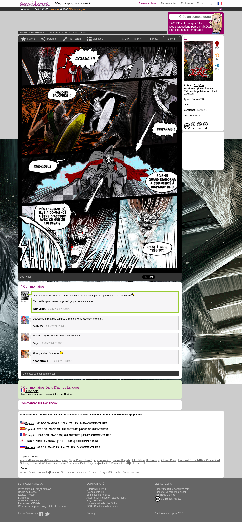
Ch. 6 (74, 32)
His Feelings (152, 460)
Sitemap (91, 513)
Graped (36, 463)
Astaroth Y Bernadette (111, 463)
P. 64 (83, 32)
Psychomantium (102, 460)
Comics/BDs (54, 32)
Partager (52, 38)
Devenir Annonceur (28, 500)
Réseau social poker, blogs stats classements (43, 506)
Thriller (118, 472)
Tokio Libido (138, 460)
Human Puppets (121, 460)
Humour (70, 472)
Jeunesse (81, 472)
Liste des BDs (37, 32)
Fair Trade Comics (165, 494)
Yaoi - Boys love (132, 472)
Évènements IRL (96, 492)
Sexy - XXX (106, 472)
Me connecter (168, 3)
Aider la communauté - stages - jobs (106, 497)
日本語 (26, 441)
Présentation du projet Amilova (34, 489)
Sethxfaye (25, 463)
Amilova (24, 460)
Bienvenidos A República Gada (69, 463)
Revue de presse (27, 492)
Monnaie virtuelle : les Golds (102, 503)
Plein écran (75, 38)
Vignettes (98, 38)
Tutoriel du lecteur (96, 489)
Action (23, 472)
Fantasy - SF (57, 472)
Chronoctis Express (57, 460)
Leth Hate (135, 463)
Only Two (93, 463)
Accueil (23, 32)
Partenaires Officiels (29, 503)
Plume (146, 463)
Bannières (23, 497)
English (27, 423)
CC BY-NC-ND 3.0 (168, 499)
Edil (127, 463)
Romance (93, 472)
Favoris (31, 38)
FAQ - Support (94, 500)
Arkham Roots (168, 460)
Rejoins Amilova (147, 3)
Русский (27, 447)
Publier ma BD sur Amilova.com (172, 489)
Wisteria (46, 463)
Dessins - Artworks (38, 472)
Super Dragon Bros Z (80, 460)
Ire (66, 32)
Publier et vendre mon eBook (171, 492)
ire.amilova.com (192, 115)
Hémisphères (37, 460)
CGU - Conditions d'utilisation (102, 506)
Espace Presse (26, 494)
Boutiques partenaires (98, 494)
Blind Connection (209, 460)
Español (27, 429)
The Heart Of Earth (188, 460)
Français (30, 391)
